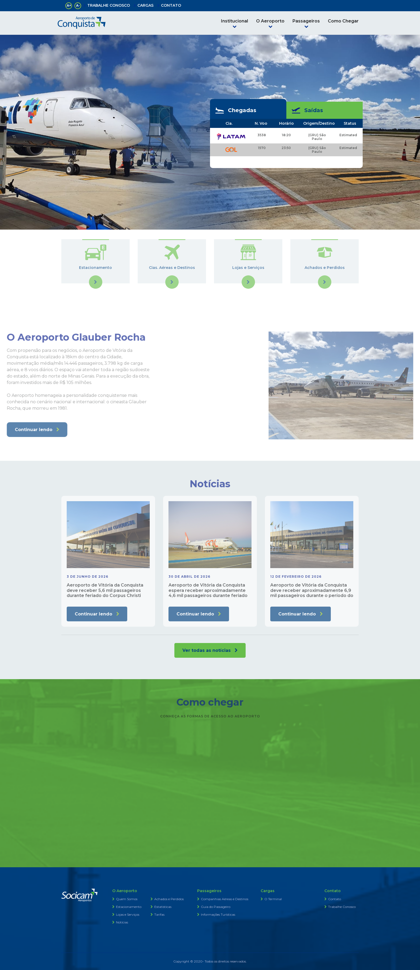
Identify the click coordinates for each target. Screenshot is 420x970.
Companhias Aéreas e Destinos (224, 899)
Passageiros (306, 21)
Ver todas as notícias (206, 650)
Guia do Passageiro (215, 907)
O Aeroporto (270, 21)
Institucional (234, 21)
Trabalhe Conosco (342, 907)
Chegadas (235, 110)
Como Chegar (343, 21)
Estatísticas (162, 907)
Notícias (122, 922)
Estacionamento (128, 907)
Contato (334, 899)
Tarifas (159, 914)
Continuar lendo (93, 614)
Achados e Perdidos (169, 899)
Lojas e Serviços (127, 914)
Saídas (307, 110)
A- (78, 5)
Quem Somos (126, 899)
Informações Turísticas (218, 914)
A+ (69, 5)
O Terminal (273, 899)
